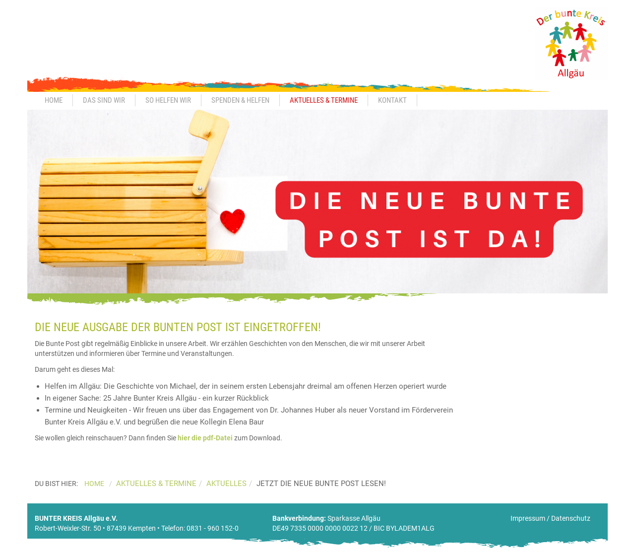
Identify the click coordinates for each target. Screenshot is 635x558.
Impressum (527, 518)
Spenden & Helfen (240, 100)
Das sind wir (104, 100)
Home (54, 100)
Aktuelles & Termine (324, 100)
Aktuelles (226, 483)
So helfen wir (168, 100)
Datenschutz (570, 518)
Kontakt (392, 100)
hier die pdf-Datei (205, 438)
